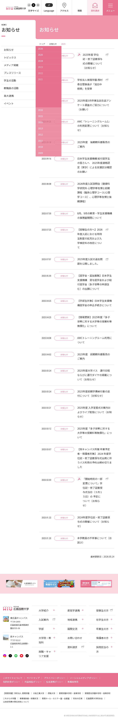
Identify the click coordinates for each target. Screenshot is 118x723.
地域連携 (72, 619)
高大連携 (9, 96)
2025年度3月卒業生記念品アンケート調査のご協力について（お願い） (94, 105)
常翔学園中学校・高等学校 (70, 693)
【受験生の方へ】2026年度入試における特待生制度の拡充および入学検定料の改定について (89, 238)
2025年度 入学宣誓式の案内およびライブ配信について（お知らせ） (94, 412)
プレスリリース (12, 73)
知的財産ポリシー (11, 681)
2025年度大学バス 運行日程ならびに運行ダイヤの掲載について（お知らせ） (94, 375)
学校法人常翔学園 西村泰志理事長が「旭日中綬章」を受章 (89, 84)
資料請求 (72, 647)
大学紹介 (44, 610)
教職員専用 (73, 681)
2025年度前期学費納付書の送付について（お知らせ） (93, 393)
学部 (41, 629)
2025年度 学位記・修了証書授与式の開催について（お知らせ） (92, 61)
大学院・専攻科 (45, 640)
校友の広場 (77, 698)
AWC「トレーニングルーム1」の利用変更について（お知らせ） (94, 126)
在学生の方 (102, 619)
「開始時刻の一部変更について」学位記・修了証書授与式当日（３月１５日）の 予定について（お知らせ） (92, 492)
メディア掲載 (11, 65)
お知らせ (53, 43)
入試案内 (44, 619)
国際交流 (72, 629)
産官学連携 (73, 610)
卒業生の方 (102, 629)
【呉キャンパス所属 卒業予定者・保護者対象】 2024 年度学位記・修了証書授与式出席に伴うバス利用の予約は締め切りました (94, 458)
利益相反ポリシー (33, 681)
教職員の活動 (11, 88)
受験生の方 (102, 610)
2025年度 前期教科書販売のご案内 (93, 356)
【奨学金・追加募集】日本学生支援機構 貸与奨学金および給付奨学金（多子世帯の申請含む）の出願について (94, 282)
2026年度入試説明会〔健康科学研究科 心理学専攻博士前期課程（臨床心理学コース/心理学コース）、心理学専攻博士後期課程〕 (94, 192)
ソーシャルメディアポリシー (84, 677)
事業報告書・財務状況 (29, 698)
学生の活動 (10, 80)
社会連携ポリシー (54, 681)
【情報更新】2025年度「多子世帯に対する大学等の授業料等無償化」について (94, 321)
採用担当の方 (102, 649)
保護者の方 (102, 638)
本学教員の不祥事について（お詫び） (94, 540)
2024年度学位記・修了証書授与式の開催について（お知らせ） (93, 521)
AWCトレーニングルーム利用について (94, 340)
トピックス (10, 57)
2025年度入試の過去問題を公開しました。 (89, 261)
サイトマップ (33, 677)
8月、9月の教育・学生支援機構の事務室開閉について (94, 215)
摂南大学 (51, 693)
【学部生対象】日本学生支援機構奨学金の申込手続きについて (94, 303)
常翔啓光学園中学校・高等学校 (97, 693)
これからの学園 (9, 698)
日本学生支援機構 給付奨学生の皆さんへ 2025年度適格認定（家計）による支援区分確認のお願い (94, 165)
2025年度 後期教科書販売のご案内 (93, 144)
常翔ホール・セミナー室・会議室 (55, 698)
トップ (42, 43)
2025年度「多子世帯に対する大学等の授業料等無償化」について (94, 433)
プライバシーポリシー (54, 677)
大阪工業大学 (38, 693)
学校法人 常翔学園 (21, 693)
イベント (9, 103)
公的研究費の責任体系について (16, 701)
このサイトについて (12, 677)
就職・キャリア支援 (45, 654)
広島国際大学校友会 (94, 698)
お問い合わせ (74, 638)
